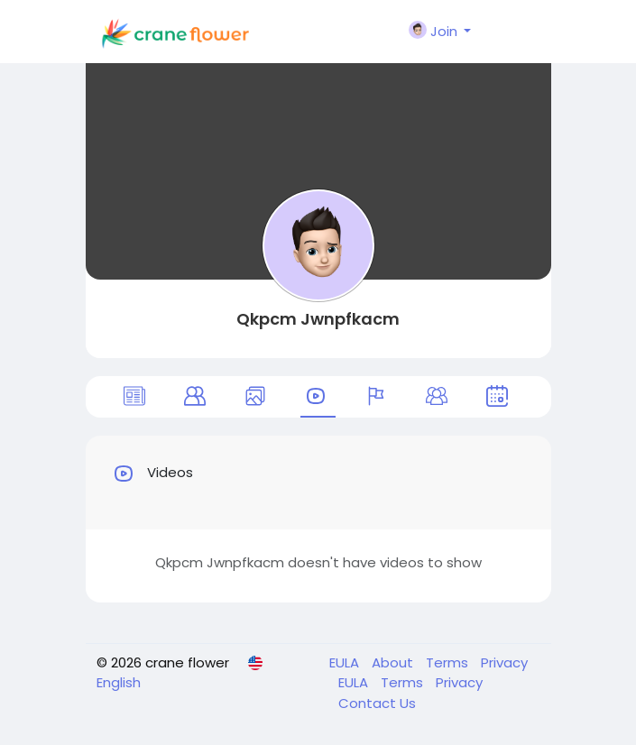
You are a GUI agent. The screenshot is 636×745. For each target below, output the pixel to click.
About (394, 662)
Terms (449, 662)
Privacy (504, 662)
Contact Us (377, 703)
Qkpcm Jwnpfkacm (318, 319)
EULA (346, 662)
